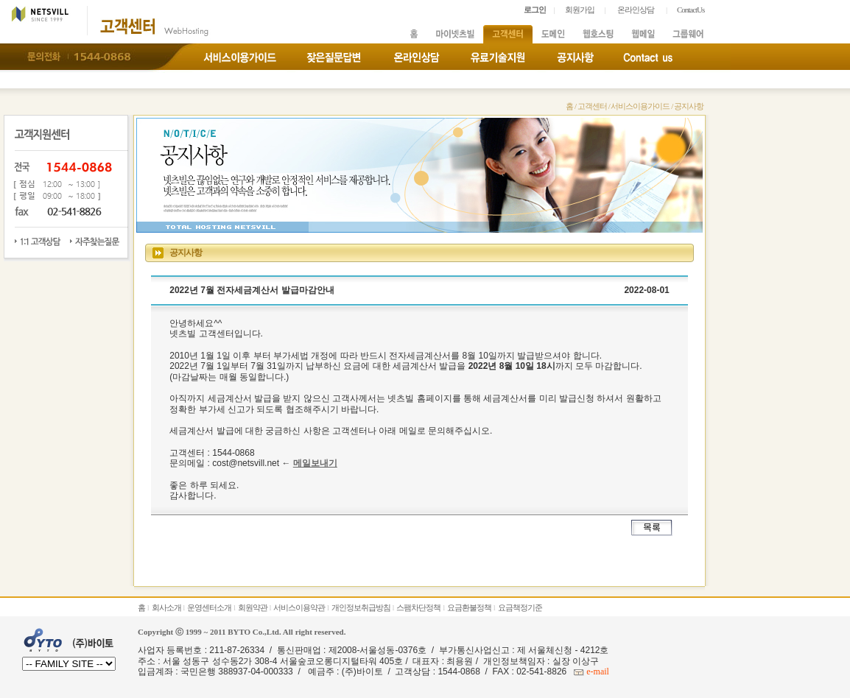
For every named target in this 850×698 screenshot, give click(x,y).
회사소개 (166, 607)
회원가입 (579, 9)
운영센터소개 (209, 607)
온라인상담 (635, 9)
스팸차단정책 (418, 607)
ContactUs (690, 9)
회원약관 (252, 607)
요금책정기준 (520, 607)
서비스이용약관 (299, 607)
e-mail (596, 671)
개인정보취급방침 (360, 607)
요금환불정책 (469, 607)
